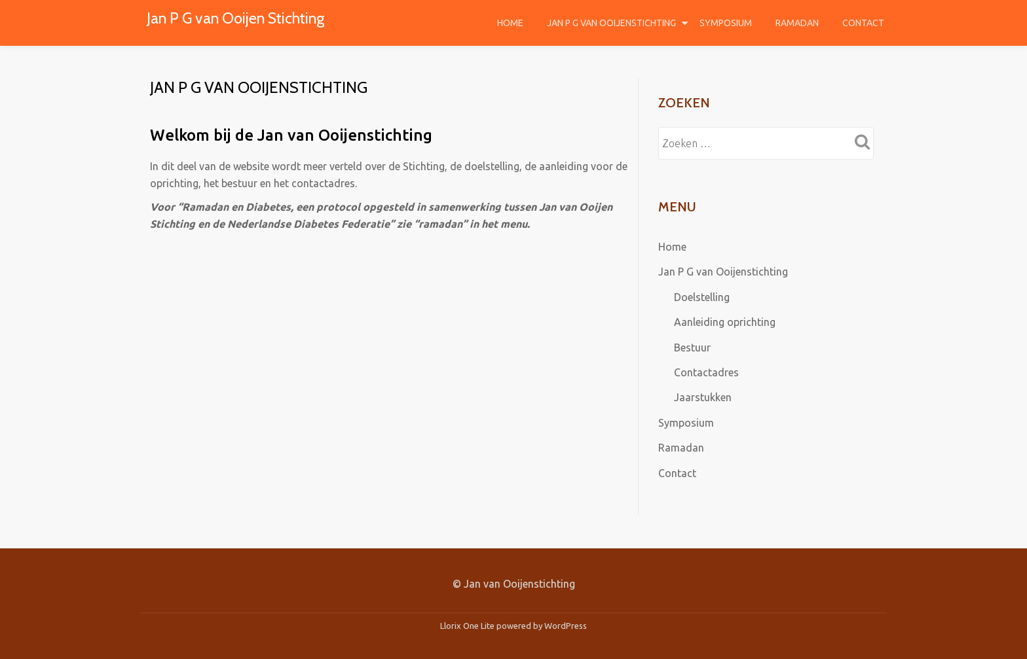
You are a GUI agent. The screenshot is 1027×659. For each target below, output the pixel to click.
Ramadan (797, 23)
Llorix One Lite (468, 623)
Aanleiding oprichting (724, 321)
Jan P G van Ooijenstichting (611, 23)
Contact (863, 23)
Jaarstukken (703, 396)
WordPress (565, 623)
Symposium (726, 23)
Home (510, 23)
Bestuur (692, 346)
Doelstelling (702, 296)
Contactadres (706, 371)
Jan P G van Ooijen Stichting (238, 18)
